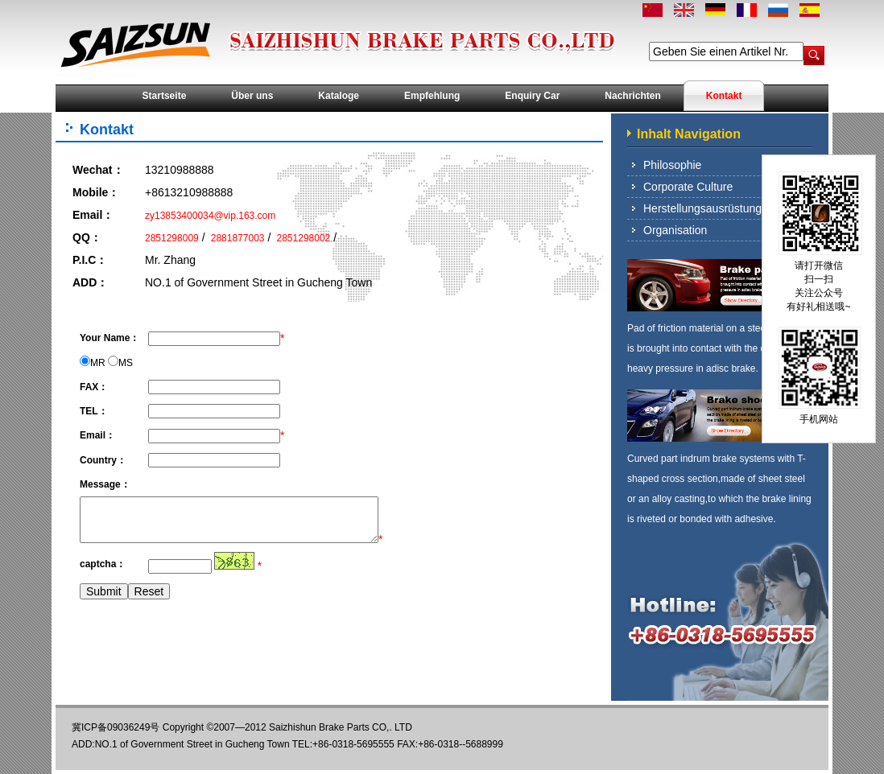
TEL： (94, 411)
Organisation (675, 230)
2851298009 (172, 238)
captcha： (103, 564)
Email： (93, 214)
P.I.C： (89, 259)
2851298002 (302, 238)
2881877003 (236, 238)
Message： (105, 484)
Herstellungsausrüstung (702, 208)
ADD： (90, 282)
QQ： (86, 237)
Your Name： (109, 338)
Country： (103, 460)
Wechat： (98, 169)
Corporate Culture (688, 186)
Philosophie (672, 165)
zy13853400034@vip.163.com (210, 215)
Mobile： (95, 192)
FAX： (94, 387)
